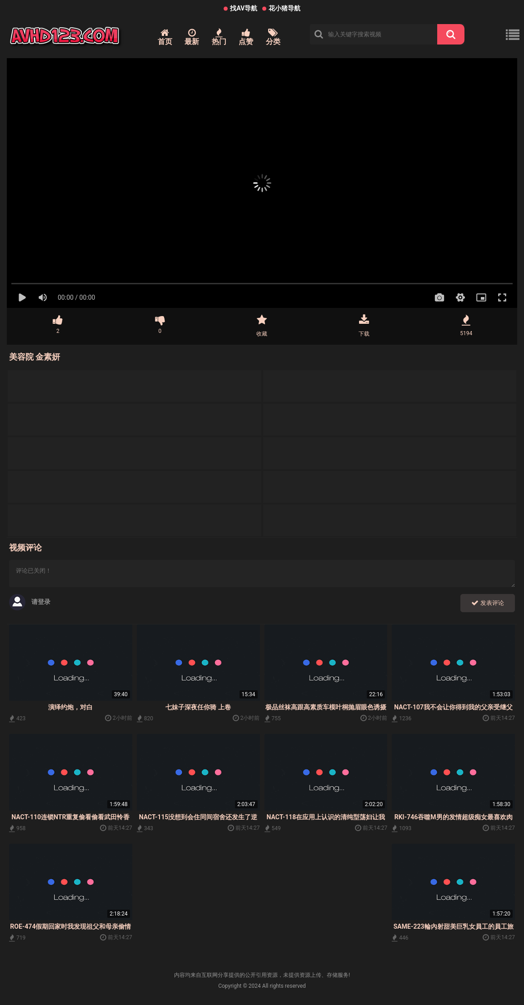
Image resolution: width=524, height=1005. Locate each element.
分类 (273, 37)
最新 (192, 37)
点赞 (246, 37)
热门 (219, 37)
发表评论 (487, 603)
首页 (165, 37)
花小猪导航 (284, 8)
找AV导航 (243, 8)
